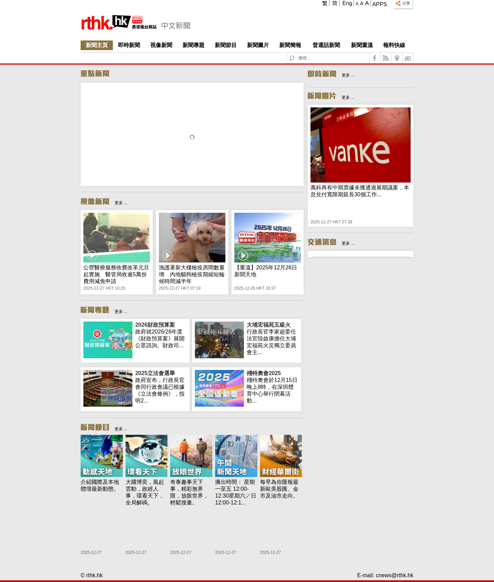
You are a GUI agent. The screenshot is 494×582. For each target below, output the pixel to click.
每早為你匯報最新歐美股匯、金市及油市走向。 (279, 489)
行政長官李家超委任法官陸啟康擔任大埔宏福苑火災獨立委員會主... (272, 338)
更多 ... (121, 202)
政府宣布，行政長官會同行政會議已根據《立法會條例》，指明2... (161, 387)
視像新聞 (161, 45)
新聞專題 (193, 45)
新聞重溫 (362, 45)
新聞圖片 (258, 45)
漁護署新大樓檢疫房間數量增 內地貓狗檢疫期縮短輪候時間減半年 (192, 274)
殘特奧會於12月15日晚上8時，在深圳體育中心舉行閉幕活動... (272, 387)
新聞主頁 (97, 45)
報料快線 (394, 45)
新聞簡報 (290, 45)
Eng (347, 3)
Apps (379, 4)
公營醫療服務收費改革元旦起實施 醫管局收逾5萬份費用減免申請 (116, 274)
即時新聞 (129, 45)
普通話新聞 (326, 45)
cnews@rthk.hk (394, 575)
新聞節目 (226, 45)
